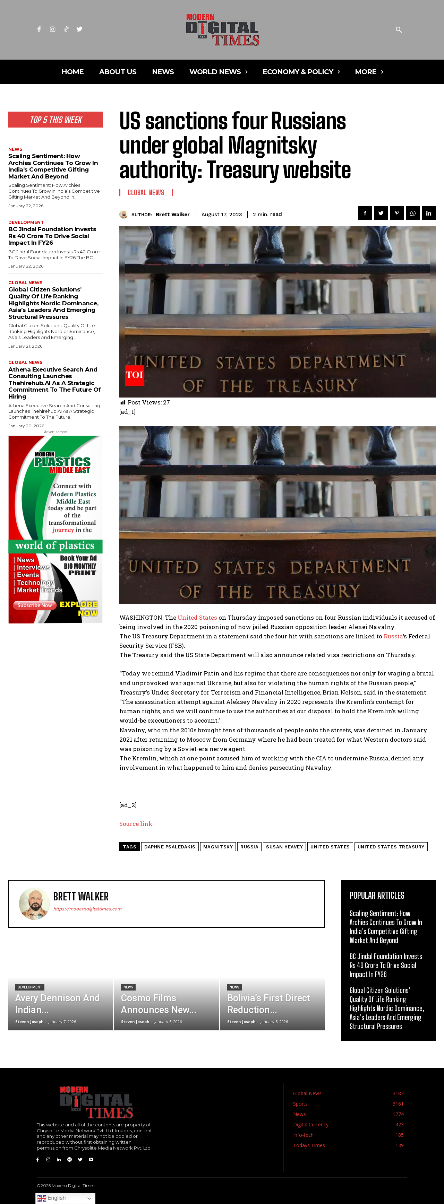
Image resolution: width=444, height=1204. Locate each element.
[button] (399, 30)
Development (26, 222)
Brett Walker (173, 214)
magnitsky (218, 846)
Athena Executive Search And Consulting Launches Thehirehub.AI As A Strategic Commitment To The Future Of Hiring (54, 383)
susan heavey (284, 846)
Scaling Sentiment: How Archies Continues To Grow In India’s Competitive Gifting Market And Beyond (53, 166)
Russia (393, 636)
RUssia (249, 846)
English (51, 1198)
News (15, 149)
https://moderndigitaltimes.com (87, 908)
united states (330, 846)
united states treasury (391, 846)
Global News (25, 282)
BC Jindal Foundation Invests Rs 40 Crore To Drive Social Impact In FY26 (52, 236)
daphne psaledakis (170, 846)
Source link (136, 824)
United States (197, 617)
